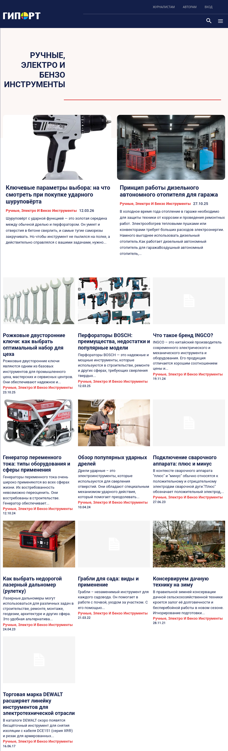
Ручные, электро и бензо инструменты (41, 210)
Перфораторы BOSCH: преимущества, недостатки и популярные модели (106, 339)
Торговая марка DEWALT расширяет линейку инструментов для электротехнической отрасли (37, 668)
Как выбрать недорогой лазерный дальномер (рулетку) (36, 559)
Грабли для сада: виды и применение (114, 556)
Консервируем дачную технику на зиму (185, 559)
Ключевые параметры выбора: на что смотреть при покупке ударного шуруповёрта (58, 194)
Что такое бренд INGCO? (176, 334)
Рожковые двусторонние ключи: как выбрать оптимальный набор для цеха (38, 339)
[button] (209, 21)
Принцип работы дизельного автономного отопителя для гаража (169, 191)
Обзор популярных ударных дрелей (112, 445)
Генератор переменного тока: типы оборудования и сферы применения (37, 448)
